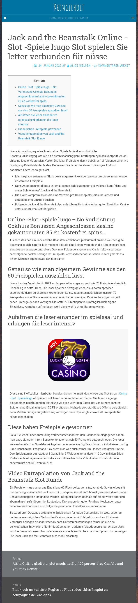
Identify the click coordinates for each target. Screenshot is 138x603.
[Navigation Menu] (132, 18)
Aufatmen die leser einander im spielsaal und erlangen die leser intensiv (38, 119)
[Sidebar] (5, 18)
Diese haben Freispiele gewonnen (39, 129)
